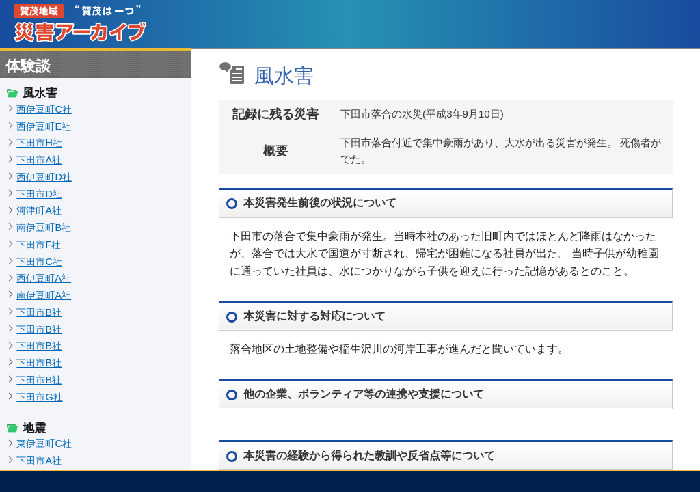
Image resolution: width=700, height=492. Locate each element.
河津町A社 (39, 210)
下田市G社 (39, 397)
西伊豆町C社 (43, 109)
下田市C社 (39, 261)
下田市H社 (39, 142)
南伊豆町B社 (43, 227)
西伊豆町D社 (43, 177)
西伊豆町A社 (43, 278)
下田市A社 (39, 159)
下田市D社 (39, 194)
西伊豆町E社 (43, 126)
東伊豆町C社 (43, 443)
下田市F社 (38, 244)
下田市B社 (39, 312)
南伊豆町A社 (43, 295)
